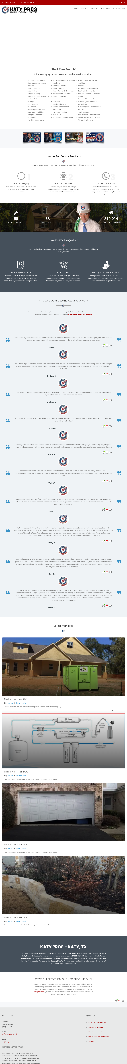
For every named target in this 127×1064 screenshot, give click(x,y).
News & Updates (111, 8)
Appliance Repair (34, 88)
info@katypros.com (9, 2)
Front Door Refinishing (36, 112)
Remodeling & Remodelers (88, 88)
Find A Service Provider (80, 8)
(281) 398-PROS (9, 1034)
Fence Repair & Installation (37, 109)
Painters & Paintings (60, 112)
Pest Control (57, 115)
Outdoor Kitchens (59, 104)
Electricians (32, 107)
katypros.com (39, 992)
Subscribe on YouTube (95, 1032)
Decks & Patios (33, 99)
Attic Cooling (32, 91)
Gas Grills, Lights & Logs (36, 120)
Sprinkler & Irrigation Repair (88, 99)
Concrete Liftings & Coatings (38, 96)
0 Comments (21, 703)
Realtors (81, 86)
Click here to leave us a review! (80, 314)
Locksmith (56, 101)
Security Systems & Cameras (89, 94)
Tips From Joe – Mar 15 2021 (16, 917)
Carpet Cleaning (34, 94)
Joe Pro (10, 703)
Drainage (31, 101)
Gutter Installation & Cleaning (64, 80)
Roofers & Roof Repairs (86, 91)
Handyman (57, 83)
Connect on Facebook (95, 1027)
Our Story (94, 8)
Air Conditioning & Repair (37, 80)
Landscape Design (59, 96)
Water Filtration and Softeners (89, 115)
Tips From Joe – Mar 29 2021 (16, 771)
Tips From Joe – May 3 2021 (16, 699)
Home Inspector (59, 88)
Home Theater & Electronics (63, 91)
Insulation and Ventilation (62, 94)
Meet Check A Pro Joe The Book (98, 1037)
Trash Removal (83, 112)
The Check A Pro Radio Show (97, 1023)
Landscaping (57, 99)
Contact (121, 8)
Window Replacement (86, 120)
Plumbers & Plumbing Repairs (63, 117)
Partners (91, 1041)
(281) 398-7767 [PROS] (26, 2)
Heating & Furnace (60, 86)
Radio (101, 8)
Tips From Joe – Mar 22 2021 (16, 844)
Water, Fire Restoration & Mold (89, 117)
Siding (80, 96)
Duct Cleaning (33, 104)
